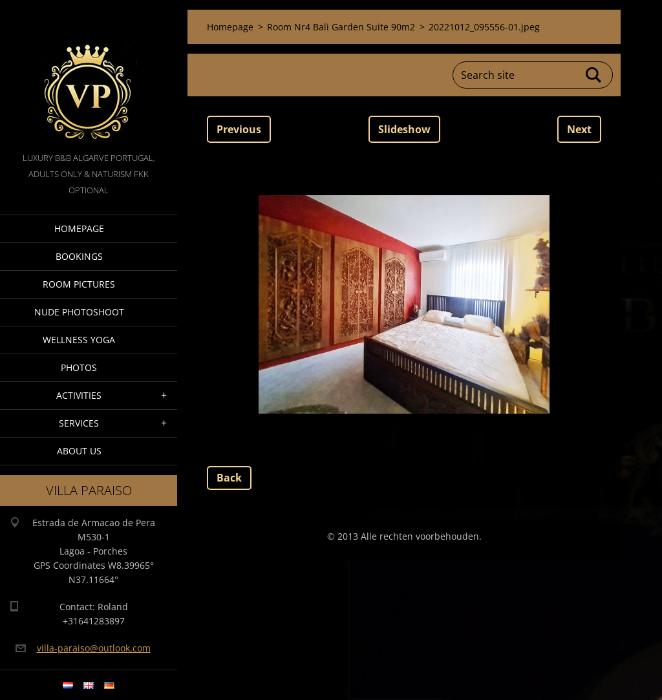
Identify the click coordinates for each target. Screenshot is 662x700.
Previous (239, 129)
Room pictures (79, 284)
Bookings (79, 256)
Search (594, 75)
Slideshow (404, 129)
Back (229, 478)
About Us (79, 451)
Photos (79, 367)
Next (579, 129)
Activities (78, 395)
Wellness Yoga (79, 340)
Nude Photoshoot (79, 312)
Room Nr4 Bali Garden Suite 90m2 (341, 27)
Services (79, 423)
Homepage (79, 228)
